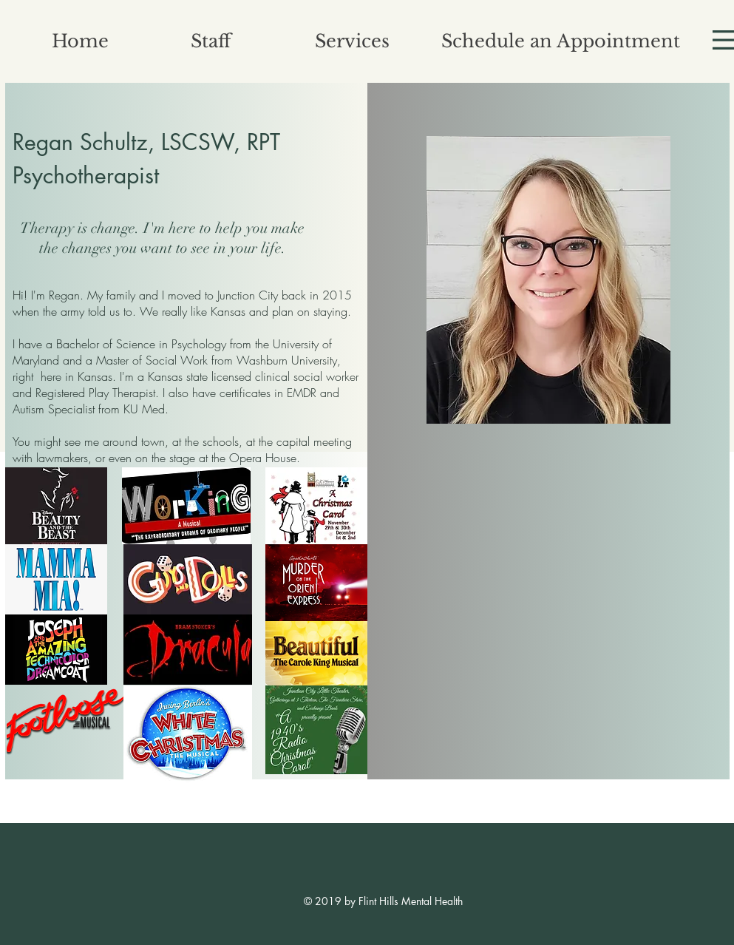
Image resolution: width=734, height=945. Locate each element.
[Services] (352, 41)
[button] (211, 41)
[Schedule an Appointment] (561, 41)
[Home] (80, 41)
